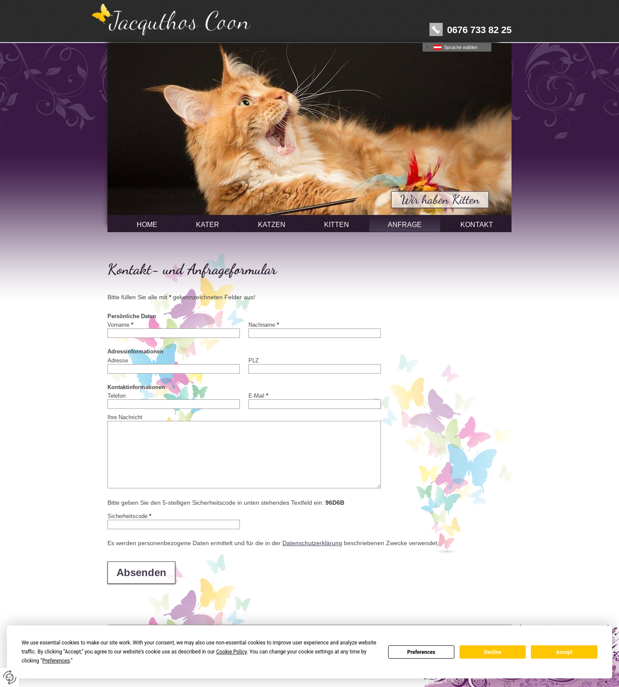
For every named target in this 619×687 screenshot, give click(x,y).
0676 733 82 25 (479, 29)
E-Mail (258, 395)
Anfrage (405, 224)
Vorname (120, 324)
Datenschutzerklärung (312, 543)
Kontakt (476, 224)
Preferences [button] (56, 661)
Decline (492, 652)
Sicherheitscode (129, 515)
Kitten (336, 224)
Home (147, 224)
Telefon (116, 395)
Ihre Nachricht (124, 417)
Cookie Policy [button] (231, 652)
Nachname (263, 324)
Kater (207, 224)
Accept (564, 652)
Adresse (117, 360)
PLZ (253, 360)
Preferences (421, 652)
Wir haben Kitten (440, 199)
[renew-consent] (9, 677)
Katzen (271, 224)
